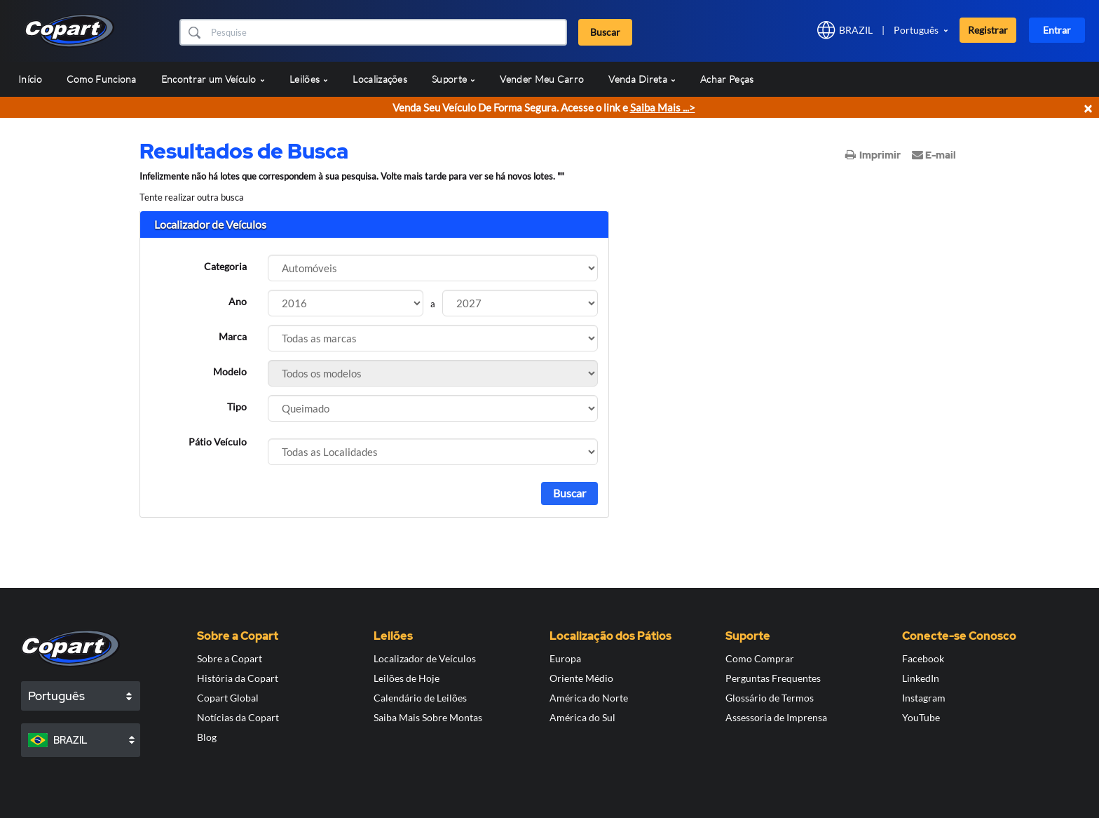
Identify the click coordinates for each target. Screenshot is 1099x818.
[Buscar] (387, 32)
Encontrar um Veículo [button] (213, 79)
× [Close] (1088, 107)
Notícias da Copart (238, 717)
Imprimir (873, 155)
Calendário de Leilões (420, 698)
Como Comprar (759, 658)
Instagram (924, 698)
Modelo (230, 371)
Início (30, 79)
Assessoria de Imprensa (776, 717)
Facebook (923, 658)
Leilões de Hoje (406, 678)
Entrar (1057, 30)
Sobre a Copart (229, 658)
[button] (193, 32)
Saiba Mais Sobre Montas (428, 717)
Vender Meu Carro (542, 79)
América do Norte (589, 698)
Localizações (380, 79)
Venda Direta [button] (642, 79)
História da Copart (237, 678)
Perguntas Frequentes (773, 678)
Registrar (988, 30)
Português (916, 30)
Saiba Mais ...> (662, 107)
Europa (565, 658)
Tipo (237, 407)
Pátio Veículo (218, 442)
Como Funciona (102, 79)
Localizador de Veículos (425, 658)
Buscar (569, 492)
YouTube (921, 717)
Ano (237, 301)
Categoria (225, 266)
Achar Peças (726, 79)
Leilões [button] (308, 79)
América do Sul (582, 717)
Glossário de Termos (769, 698)
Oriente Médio (581, 678)
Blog (207, 737)
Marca (233, 336)
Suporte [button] (453, 79)
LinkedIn (920, 678)
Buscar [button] (605, 32)
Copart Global (228, 698)
